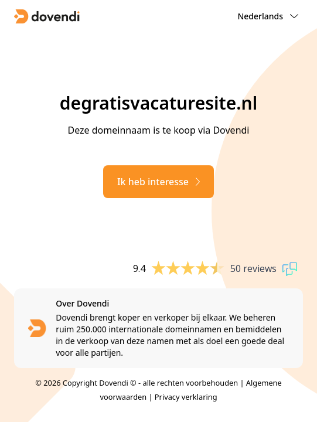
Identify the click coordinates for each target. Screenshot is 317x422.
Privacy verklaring (186, 397)
